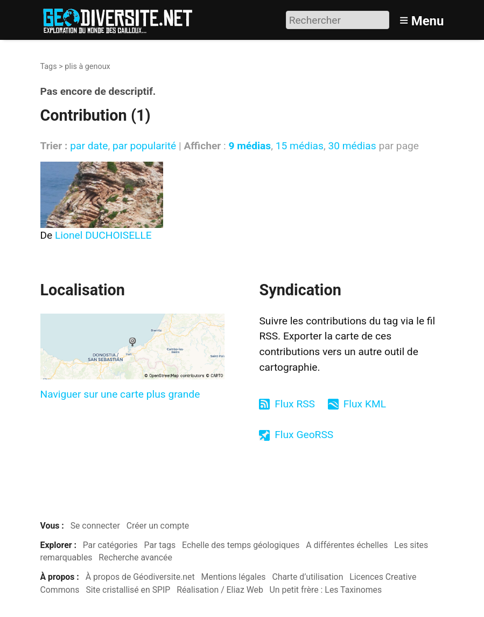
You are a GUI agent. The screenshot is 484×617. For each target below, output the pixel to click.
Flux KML (364, 404)
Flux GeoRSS (304, 434)
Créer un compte (158, 526)
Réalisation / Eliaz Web (220, 590)
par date (89, 146)
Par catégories (110, 545)
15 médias (300, 146)
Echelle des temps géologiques (240, 545)
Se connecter (95, 526)
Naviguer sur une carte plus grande (120, 394)
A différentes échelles (347, 545)
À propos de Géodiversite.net (140, 577)
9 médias (249, 146)
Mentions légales (233, 577)
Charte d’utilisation (307, 577)
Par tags (160, 545)
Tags (48, 66)
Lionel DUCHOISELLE (103, 235)
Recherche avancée (135, 557)
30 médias (352, 146)
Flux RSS (295, 404)
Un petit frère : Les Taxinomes (326, 590)
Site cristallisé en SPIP (128, 590)
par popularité (144, 146)
